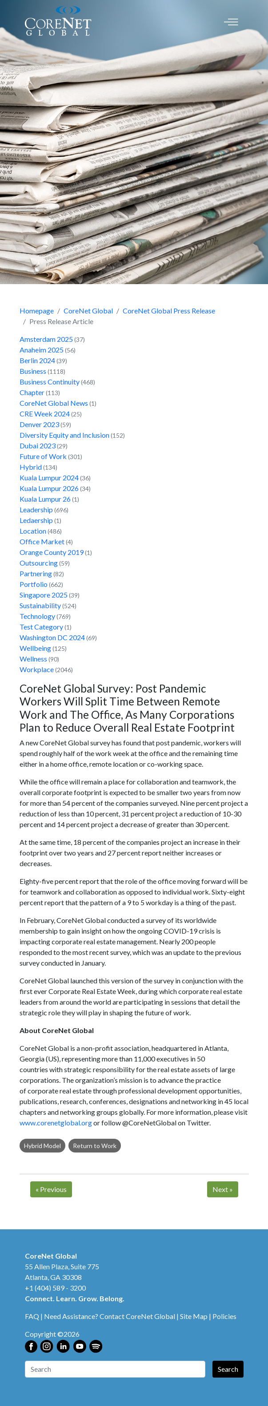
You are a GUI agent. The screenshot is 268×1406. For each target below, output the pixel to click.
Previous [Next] (51, 1189)
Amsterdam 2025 (46, 339)
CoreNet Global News (54, 403)
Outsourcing (39, 562)
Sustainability (40, 605)
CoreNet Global (88, 310)
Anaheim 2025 (42, 349)
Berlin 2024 (37, 360)
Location (33, 531)
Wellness (33, 658)
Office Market (42, 541)
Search (228, 1369)
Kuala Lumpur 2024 (49, 477)
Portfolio (34, 584)
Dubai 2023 (38, 445)
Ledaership (36, 520)
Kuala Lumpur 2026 (49, 488)
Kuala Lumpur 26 (45, 499)
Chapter (32, 392)
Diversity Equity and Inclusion (64, 435)
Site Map (194, 1316)
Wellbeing (35, 648)
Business (33, 371)
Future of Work (43, 456)
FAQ (32, 1316)
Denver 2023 (39, 424)
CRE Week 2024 (45, 413)
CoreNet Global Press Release (169, 310)
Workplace (37, 669)
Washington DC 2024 (52, 637)
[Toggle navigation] (231, 21)
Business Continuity (50, 381)
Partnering (36, 573)
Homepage (37, 310)
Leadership (36, 509)
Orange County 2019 (52, 552)
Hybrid (31, 467)
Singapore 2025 (44, 594)
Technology (37, 616)
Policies (224, 1316)
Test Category (41, 626)
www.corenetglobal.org (56, 1122)
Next (222, 1189)
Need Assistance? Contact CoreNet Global (109, 1316)
